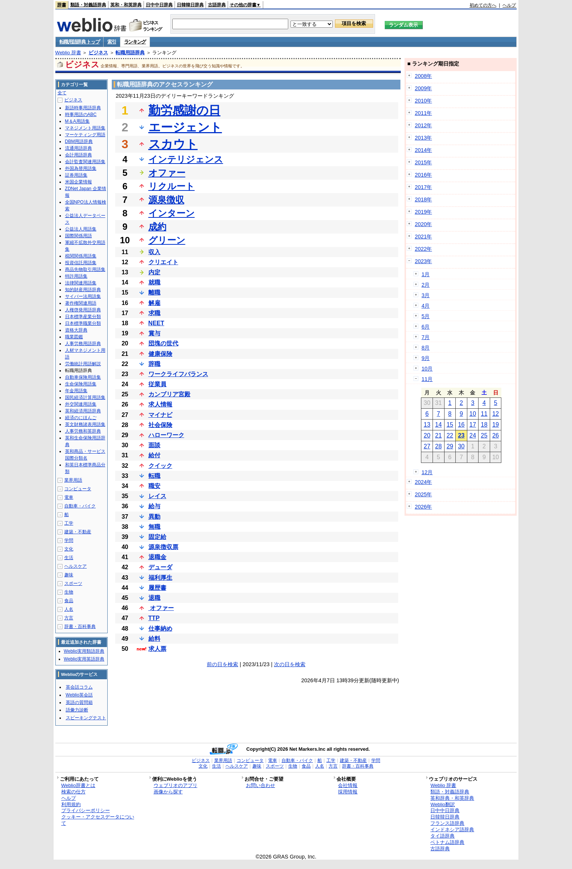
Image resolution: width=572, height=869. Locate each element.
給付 (154, 455)
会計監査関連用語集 (85, 161)
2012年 (423, 125)
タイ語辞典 (442, 836)
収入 (154, 252)
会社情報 (347, 785)
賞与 (154, 333)
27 (427, 446)
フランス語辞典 (447, 823)
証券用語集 (76, 175)
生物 (68, 592)
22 (449, 435)
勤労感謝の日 (184, 110)
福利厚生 (160, 577)
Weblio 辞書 (68, 52)
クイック (160, 466)
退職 (154, 598)
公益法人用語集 (80, 229)
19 (495, 424)
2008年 (423, 76)
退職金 (157, 557)
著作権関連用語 (80, 303)
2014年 (423, 150)
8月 (425, 348)
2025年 (423, 494)
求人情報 (160, 404)
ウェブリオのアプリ (175, 785)
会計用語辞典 (78, 155)
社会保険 (160, 425)
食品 (68, 600)
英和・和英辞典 (126, 5)
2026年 (423, 507)
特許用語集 (76, 276)
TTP (154, 618)
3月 (425, 295)
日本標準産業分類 (83, 316)
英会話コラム (79, 687)
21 (438, 435)
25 (484, 435)
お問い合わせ (260, 785)
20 (427, 435)
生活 (68, 557)
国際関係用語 (78, 235)
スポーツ (73, 583)
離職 (154, 292)
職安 (154, 486)
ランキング (135, 42)
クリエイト (163, 262)
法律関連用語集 (80, 283)
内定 (154, 272)
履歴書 (157, 588)
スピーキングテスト (86, 717)
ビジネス (98, 52)
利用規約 (71, 804)
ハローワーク (166, 435)
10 (473, 414)
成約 (157, 227)
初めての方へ (483, 5)
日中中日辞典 (159, 5)
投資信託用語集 (80, 262)
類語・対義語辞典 (88, 5)
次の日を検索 (289, 664)
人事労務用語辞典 (83, 343)
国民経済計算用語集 (85, 397)
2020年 (423, 224)
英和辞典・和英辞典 (452, 798)
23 (461, 435)
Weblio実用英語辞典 (84, 659)
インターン (171, 213)
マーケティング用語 (85, 134)
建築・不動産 (77, 531)
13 (427, 424)
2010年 (423, 101)
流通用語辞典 (78, 148)
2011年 (423, 113)
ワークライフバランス (178, 374)
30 (461, 446)
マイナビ (160, 415)
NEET (156, 323)
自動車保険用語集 (83, 377)
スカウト (173, 144)
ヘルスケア (75, 566)
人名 (68, 609)
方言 (68, 618)
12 (495, 414)
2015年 (423, 162)
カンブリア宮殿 (169, 394)
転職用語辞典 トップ (79, 42)
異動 (154, 516)
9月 (425, 358)
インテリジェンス (185, 159)
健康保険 (160, 354)
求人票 (157, 649)
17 (473, 424)
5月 (425, 316)
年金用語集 (76, 390)
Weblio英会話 (79, 695)
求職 (154, 313)
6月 (425, 327)
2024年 (423, 482)
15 (449, 424)
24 (473, 435)
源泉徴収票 (163, 547)
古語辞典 (217, 5)
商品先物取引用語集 (85, 269)
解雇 (154, 303)
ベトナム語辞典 (447, 842)
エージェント (185, 127)
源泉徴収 (166, 200)
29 (449, 446)
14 (438, 424)
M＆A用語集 (77, 121)
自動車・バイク (80, 506)
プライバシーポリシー (85, 810)
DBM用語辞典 (79, 141)
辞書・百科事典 (80, 626)
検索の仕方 (73, 792)
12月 (427, 472)
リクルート (171, 186)
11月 (427, 379)
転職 (154, 476)
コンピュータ (77, 488)
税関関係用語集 (80, 256)
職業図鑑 (74, 336)
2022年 (423, 249)
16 (461, 424)
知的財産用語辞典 (83, 289)
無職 (154, 527)
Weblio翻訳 (442, 804)
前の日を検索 (222, 664)
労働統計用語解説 (83, 363)
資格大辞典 (76, 330)
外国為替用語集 (80, 168)
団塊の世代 (163, 343)
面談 (154, 445)
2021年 (423, 237)
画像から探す (168, 792)
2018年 (423, 199)
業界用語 (73, 480)
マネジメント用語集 (85, 128)
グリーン (166, 240)
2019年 (423, 212)
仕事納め (160, 628)
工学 (68, 523)
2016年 (423, 175)
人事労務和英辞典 (83, 431)
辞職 (154, 364)
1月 (425, 274)
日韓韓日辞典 (190, 5)
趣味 (68, 574)
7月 (425, 337)
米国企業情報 (78, 182)
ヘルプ (509, 5)
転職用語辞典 (130, 52)
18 (484, 424)
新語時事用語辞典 (83, 107)
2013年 (423, 138)
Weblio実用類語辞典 (84, 651)
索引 (111, 42)
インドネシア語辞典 (452, 829)
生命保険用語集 (80, 384)
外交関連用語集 (80, 404)
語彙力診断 (77, 710)
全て (62, 93)
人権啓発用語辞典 (83, 309)
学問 (68, 540)
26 (495, 435)
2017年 (423, 187)
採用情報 (347, 792)
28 (438, 446)
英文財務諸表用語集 (85, 424)
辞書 (61, 5)
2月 (425, 285)
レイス (157, 496)
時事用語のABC (81, 114)
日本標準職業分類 (83, 323)
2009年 (423, 88)
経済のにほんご (80, 417)
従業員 (157, 384)
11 (484, 414)
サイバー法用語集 (83, 296)
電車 (68, 497)
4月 (425, 306)
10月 (427, 369)
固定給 (157, 537)
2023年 (423, 261)
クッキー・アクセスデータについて (97, 820)
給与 (154, 506)
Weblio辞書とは (78, 785)
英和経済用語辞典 (83, 411)
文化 (68, 549)
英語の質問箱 (79, 702)
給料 (154, 638)
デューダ (160, 567)
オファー (166, 173)
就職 (154, 282)
